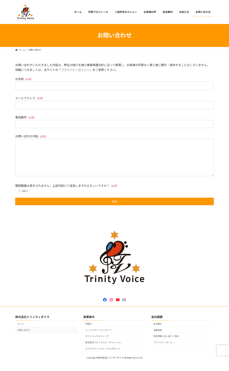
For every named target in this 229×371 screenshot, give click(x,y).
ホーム (20, 330)
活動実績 (157, 337)
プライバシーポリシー (75, 69)
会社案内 (157, 330)
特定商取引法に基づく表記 (166, 343)
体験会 (88, 330)
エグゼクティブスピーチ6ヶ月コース (103, 355)
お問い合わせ (23, 337)
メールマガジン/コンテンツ (98, 337)
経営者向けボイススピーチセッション (103, 349)
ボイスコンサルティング (97, 343)
